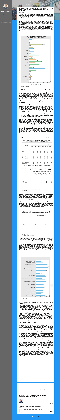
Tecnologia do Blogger (36, 416)
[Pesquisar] (53, 2)
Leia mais (51, 403)
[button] (52, 9)
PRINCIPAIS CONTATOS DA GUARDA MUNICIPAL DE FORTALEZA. (30, 406)
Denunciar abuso (3, 23)
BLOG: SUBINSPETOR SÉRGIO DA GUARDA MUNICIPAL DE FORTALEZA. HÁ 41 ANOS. (32, 2)
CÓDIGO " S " (21, 385)
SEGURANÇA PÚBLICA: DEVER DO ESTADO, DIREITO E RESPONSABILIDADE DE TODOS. (6, 11)
